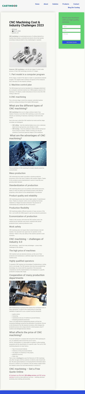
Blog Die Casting (74, 7)
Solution (55, 4)
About (46, 4)
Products (66, 4)
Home (37, 4)
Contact (76, 4)
